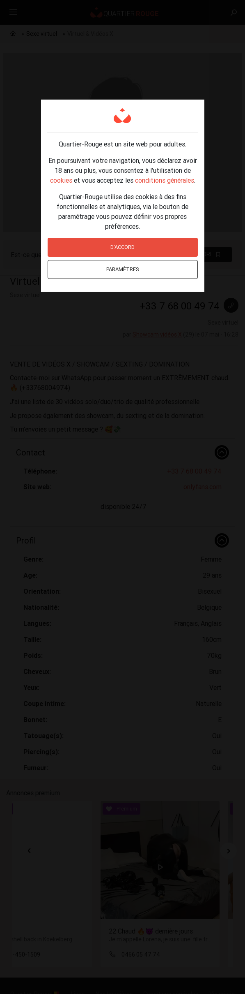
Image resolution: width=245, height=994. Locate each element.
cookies (61, 180)
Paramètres (122, 269)
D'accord (122, 247)
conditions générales (164, 180)
